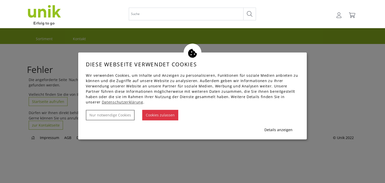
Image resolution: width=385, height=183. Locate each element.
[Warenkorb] (351, 15)
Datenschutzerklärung (122, 102)
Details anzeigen (278, 130)
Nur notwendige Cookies (110, 115)
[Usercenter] (339, 15)
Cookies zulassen (160, 115)
